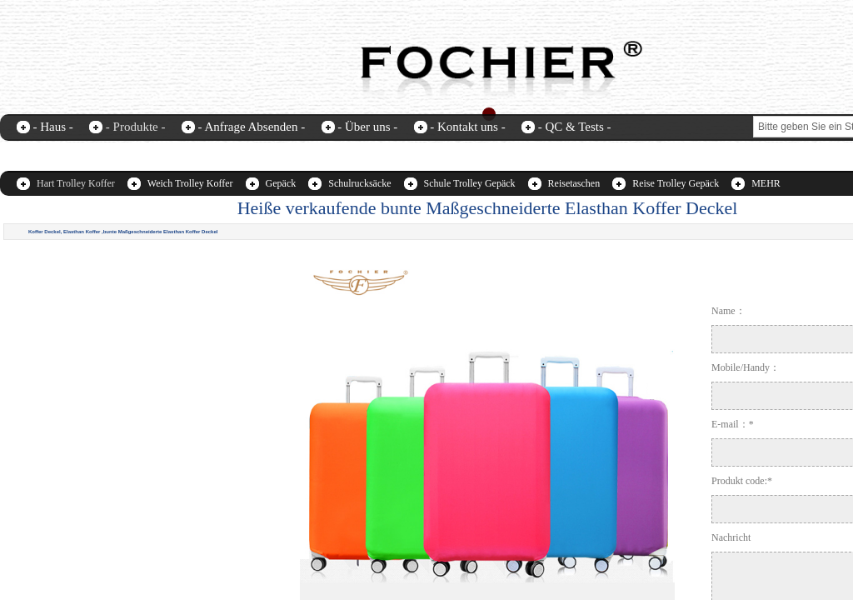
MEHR (766, 183)
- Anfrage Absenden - (251, 126)
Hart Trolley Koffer (76, 183)
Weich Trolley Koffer (190, 183)
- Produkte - (136, 126)
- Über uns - (367, 126)
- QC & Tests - (574, 126)
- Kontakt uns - (467, 126)
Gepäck (281, 183)
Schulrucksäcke (359, 183)
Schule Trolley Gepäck (470, 183)
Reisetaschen (574, 183)
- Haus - (53, 126)
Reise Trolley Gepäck (675, 183)
